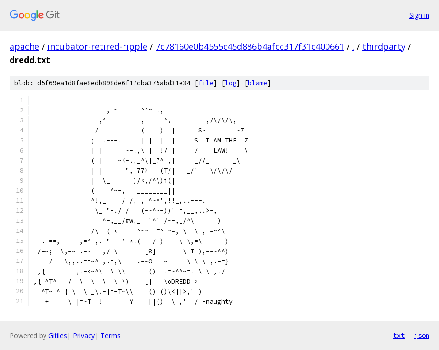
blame (257, 83)
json (421, 335)
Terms (111, 335)
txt (399, 335)
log (230, 83)
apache (24, 46)
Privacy (84, 335)
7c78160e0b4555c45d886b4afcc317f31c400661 (250, 46)
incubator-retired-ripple (97, 46)
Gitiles (57, 335)
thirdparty (383, 46)
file (206, 83)
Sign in (419, 15)
